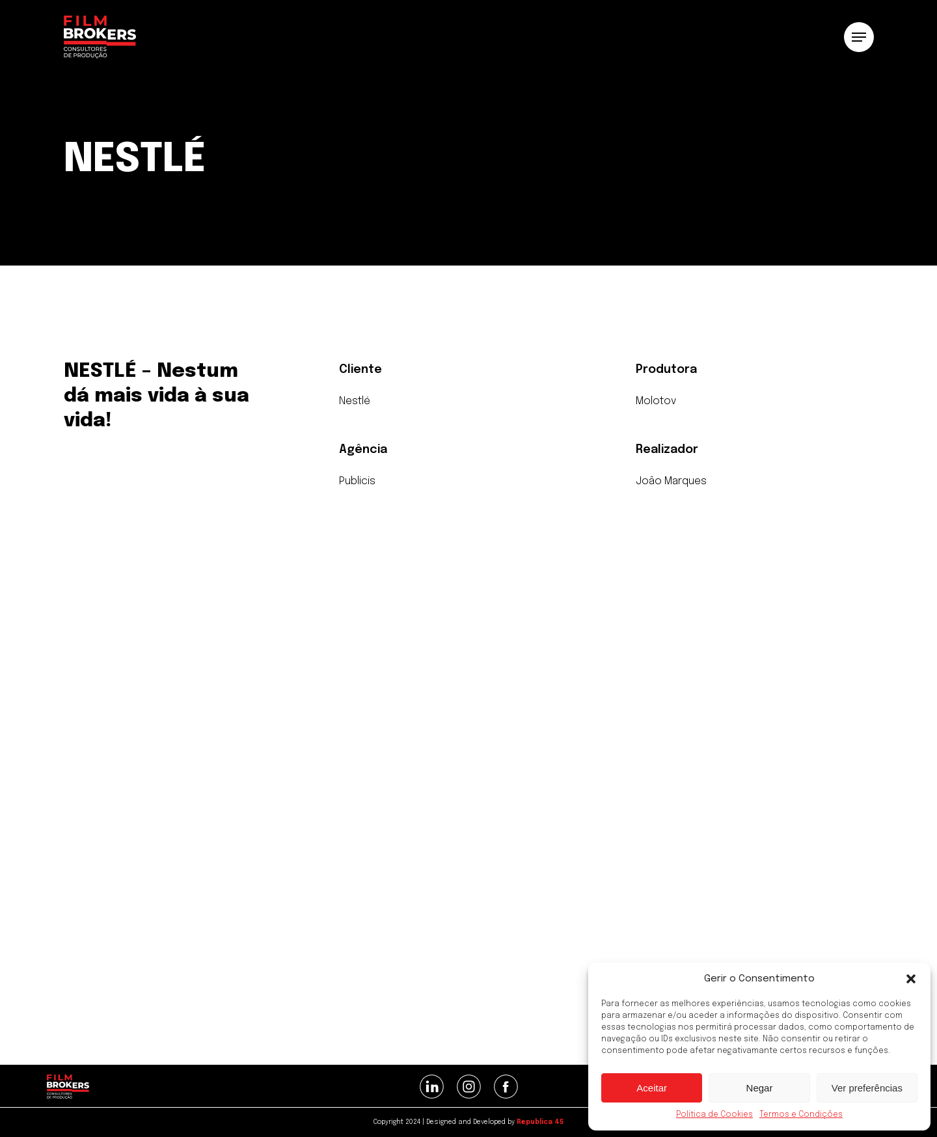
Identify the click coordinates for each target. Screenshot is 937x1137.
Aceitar (651, 1087)
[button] (910, 978)
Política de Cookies (714, 1115)
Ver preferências (867, 1087)
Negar (759, 1087)
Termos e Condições (801, 1115)
